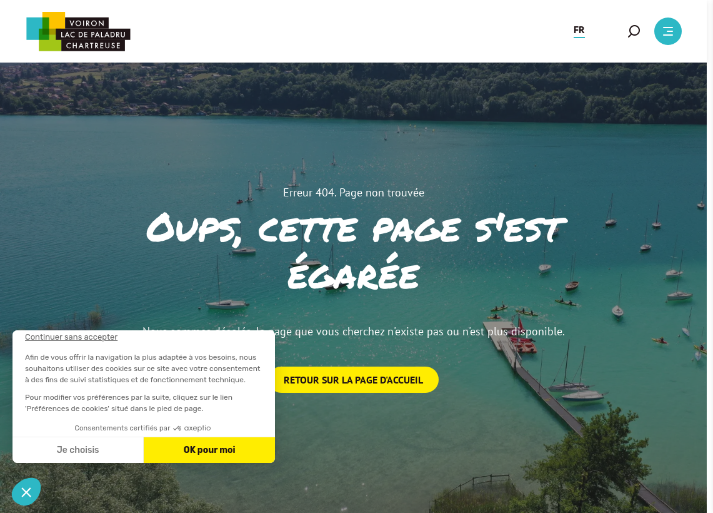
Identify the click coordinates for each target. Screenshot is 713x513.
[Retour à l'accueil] (78, 31)
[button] (579, 31)
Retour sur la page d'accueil (353, 379)
